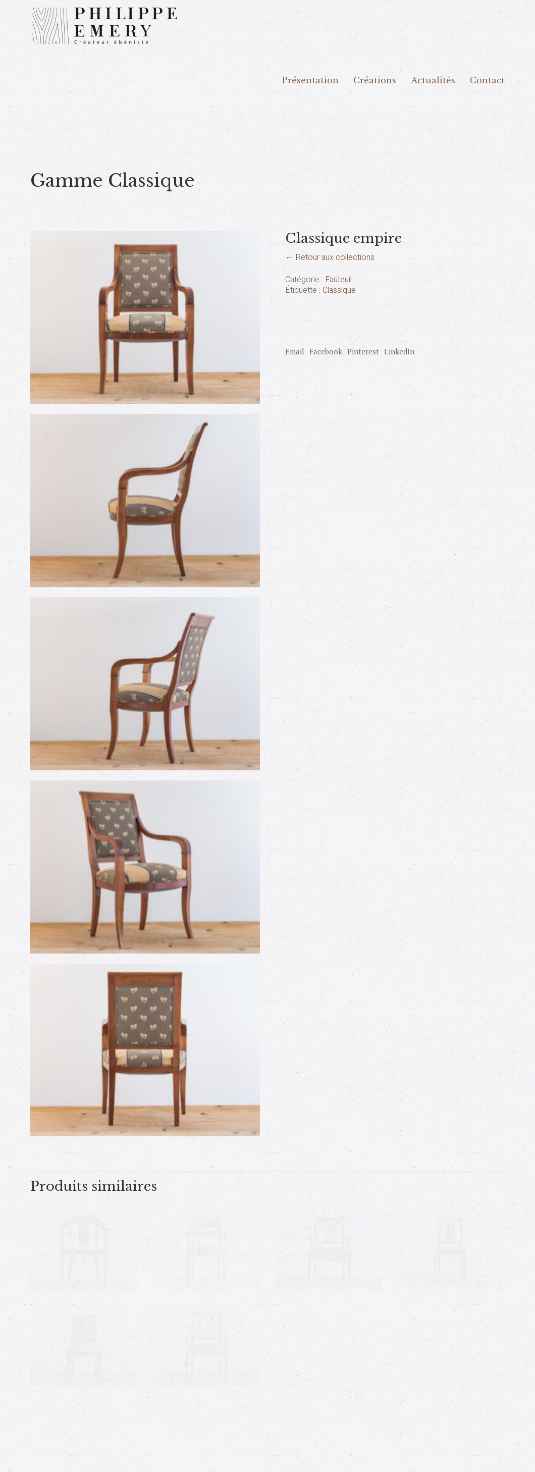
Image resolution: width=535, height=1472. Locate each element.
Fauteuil (338, 280)
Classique (339, 290)
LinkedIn (399, 351)
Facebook (325, 351)
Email (294, 351)
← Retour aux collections (330, 257)
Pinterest (363, 351)
